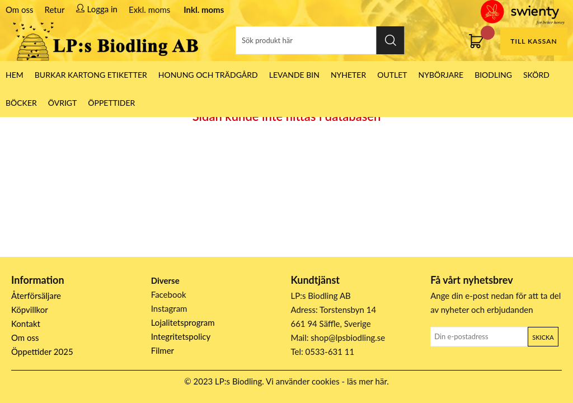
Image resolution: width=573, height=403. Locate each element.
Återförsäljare (36, 295)
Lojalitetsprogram (183, 322)
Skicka (542, 337)
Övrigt (62, 102)
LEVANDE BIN (294, 74)
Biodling (493, 74)
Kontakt (25, 323)
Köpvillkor (29, 309)
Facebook (168, 294)
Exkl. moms (149, 9)
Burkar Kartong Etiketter (91, 74)
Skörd (536, 74)
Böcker (21, 102)
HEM (15, 74)
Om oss (20, 9)
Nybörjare (441, 74)
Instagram (169, 308)
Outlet (392, 74)
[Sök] (320, 40)
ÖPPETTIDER (111, 102)
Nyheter (348, 74)
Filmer (162, 350)
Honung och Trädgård (208, 74)
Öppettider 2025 (42, 351)
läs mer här (367, 381)
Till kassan (533, 41)
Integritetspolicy (181, 336)
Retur (55, 9)
